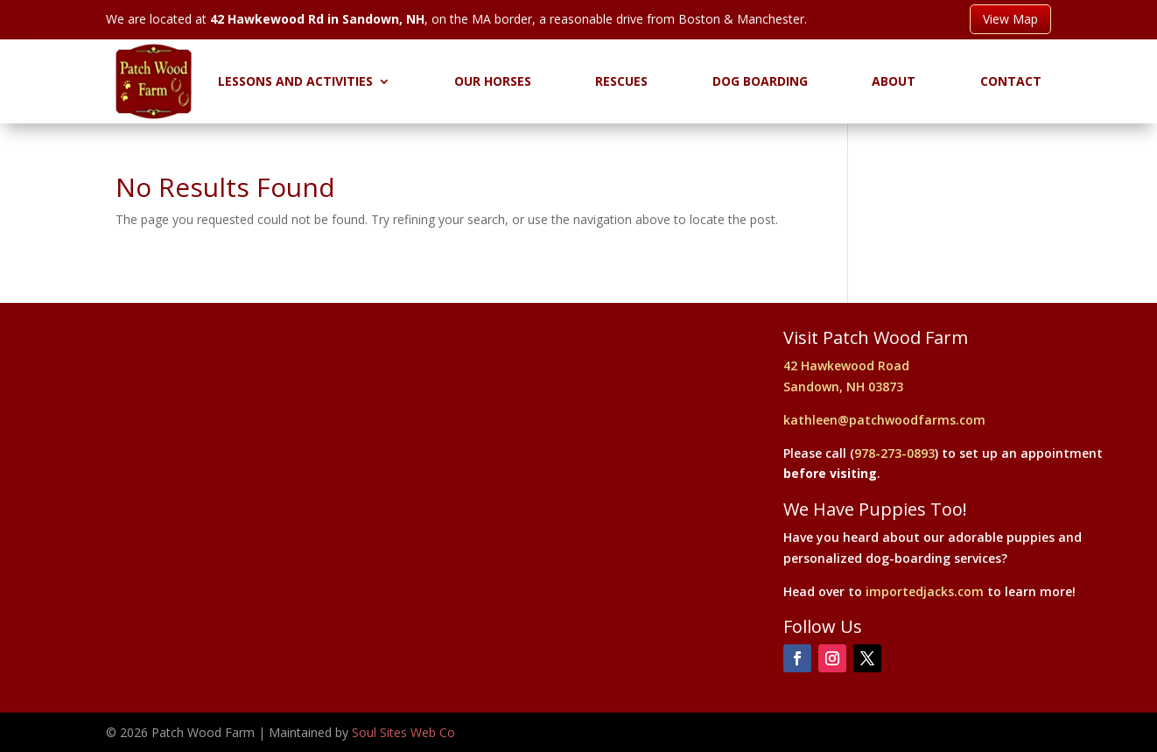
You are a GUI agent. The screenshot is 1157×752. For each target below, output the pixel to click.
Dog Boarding (760, 81)
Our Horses (492, 81)
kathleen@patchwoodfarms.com (884, 419)
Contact (1010, 81)
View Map (1010, 19)
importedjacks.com (925, 591)
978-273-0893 (894, 453)
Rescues (621, 81)
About (893, 81)
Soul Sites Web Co (403, 732)
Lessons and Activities (295, 81)
